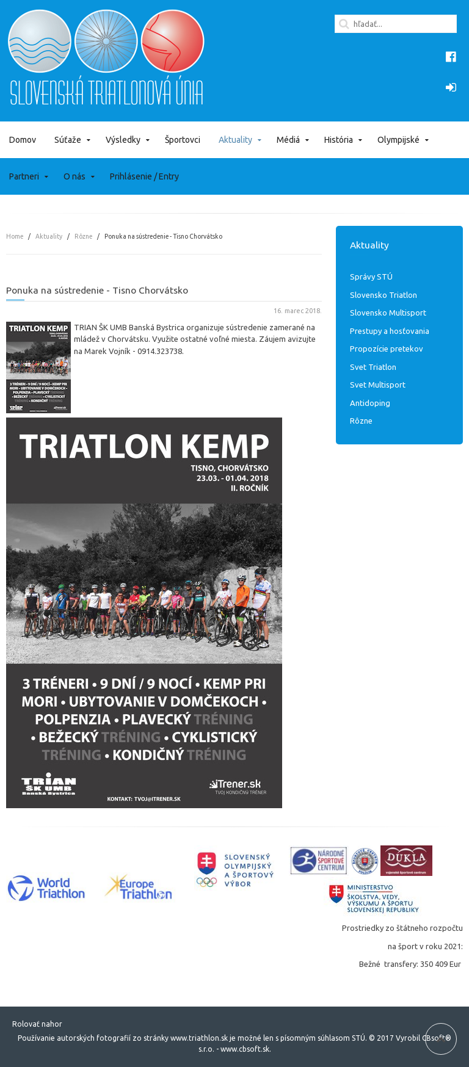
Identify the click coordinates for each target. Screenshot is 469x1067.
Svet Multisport (377, 384)
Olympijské (398, 140)
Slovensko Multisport (388, 312)
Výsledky (123, 140)
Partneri (24, 176)
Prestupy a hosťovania (389, 331)
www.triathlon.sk (198, 1038)
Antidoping (370, 403)
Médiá (288, 140)
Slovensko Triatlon (383, 295)
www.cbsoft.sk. (245, 1049)
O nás (74, 176)
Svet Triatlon (373, 367)
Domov (22, 140)
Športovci (182, 140)
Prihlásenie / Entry (144, 176)
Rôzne (83, 236)
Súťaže (67, 140)
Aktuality (235, 140)
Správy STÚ (371, 276)
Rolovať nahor (37, 1024)
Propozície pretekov (386, 348)
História (338, 140)
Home (14, 236)
